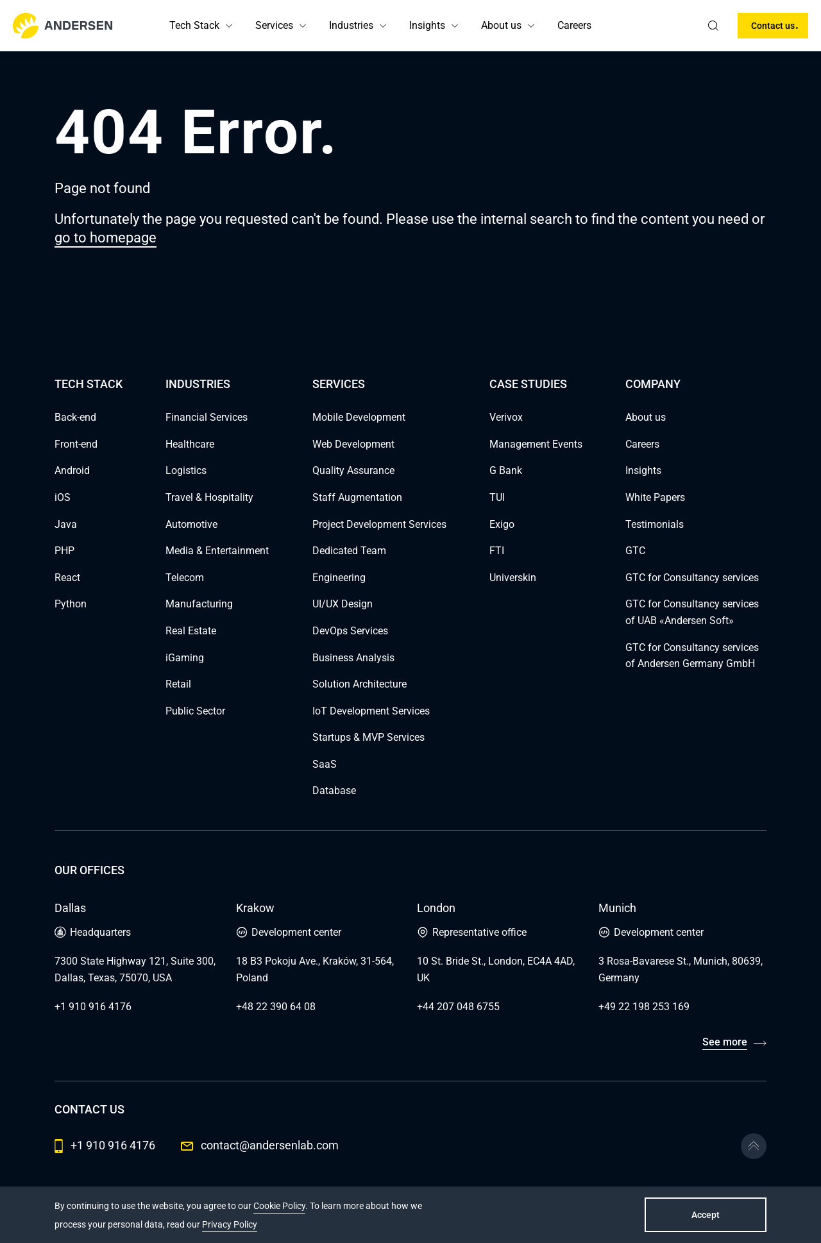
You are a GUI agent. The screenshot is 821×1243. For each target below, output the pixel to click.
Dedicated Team (349, 551)
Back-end (75, 417)
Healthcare (189, 444)
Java (66, 524)
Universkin (512, 577)
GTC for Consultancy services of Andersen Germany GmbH (692, 655)
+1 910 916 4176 (93, 1007)
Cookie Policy (279, 1206)
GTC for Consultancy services (692, 577)
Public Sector (195, 711)
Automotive (191, 524)
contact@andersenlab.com (260, 1145)
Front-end (76, 444)
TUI (497, 497)
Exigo (501, 524)
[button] (229, 25)
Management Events (535, 444)
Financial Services (206, 417)
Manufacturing (199, 604)
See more (724, 1042)
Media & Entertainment (217, 551)
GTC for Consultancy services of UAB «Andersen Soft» (692, 612)
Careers (574, 25)
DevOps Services (350, 631)
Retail (178, 684)
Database (334, 790)
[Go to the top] (753, 1146)
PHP (64, 551)
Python (71, 604)
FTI (496, 551)
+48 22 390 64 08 (276, 1007)
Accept (705, 1215)
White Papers (655, 497)
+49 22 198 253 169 (644, 1007)
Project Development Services (379, 524)
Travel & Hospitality (209, 497)
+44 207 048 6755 (458, 1007)
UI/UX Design (342, 604)
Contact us (773, 26)
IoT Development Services (371, 711)
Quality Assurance (353, 470)
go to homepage (106, 238)
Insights (427, 25)
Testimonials (654, 524)
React (67, 577)
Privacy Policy (229, 1224)
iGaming (184, 658)
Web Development (353, 444)
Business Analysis (353, 658)
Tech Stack (194, 25)
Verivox (506, 417)
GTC (635, 551)
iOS (63, 497)
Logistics (186, 470)
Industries (351, 25)
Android (72, 470)
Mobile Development (358, 417)
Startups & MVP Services (368, 737)
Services (274, 25)
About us (501, 25)
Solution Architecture (359, 684)
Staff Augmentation (357, 497)
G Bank (505, 470)
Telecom (184, 577)
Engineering (339, 577)
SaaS (324, 764)
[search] (713, 26)
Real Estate (190, 631)
